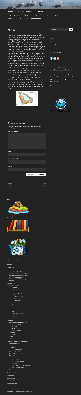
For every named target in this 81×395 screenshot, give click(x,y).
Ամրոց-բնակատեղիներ (17, 357)
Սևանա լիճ (12, 334)
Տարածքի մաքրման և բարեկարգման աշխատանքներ (20, 294)
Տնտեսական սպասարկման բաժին (18, 275)
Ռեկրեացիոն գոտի (16, 324)
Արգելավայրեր (15, 328)
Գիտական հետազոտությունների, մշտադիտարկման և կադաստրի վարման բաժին (18, 279)
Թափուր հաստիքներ (16, 307)
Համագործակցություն (17, 313)
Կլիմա (10, 338)
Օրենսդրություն (15, 302)
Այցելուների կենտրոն (56, 15)
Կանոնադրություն (16, 304)
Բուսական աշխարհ (14, 351)
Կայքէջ (10, 166)
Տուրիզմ (52, 38)
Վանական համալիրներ (17, 361)
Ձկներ (12, 345)
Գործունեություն (13, 285)
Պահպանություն (18, 300)
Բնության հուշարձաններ (17, 367)
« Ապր (51, 85)
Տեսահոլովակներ (12, 18)
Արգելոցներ (14, 326)
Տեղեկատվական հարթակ (40, 15)
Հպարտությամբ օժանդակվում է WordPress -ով (19, 391)
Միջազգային (15, 315)
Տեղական (15, 317)
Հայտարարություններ (56, 52)
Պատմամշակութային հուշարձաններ (21, 365)
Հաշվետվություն (15, 311)
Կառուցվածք (19, 11)
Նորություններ (30, 11)
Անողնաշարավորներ (16, 349)
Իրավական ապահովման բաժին (18, 271)
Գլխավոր (10, 11)
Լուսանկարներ (24, 18)
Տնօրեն (11, 269)
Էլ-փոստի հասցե (13, 159)
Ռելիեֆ (11, 336)
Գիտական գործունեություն (18, 309)
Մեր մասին (14, 287)
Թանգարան (12, 369)
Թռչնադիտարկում (19, 290)
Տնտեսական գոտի (16, 330)
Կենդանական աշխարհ (15, 343)
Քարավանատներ (16, 359)
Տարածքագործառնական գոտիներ (18, 322)
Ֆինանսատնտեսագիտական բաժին (19, 273)
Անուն (9, 151)
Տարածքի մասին (43, 11)
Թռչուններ (13, 347)
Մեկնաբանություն (14, 131)
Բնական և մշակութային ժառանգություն (19, 15)
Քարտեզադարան (36, 18)
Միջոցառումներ (16, 289)
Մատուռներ (14, 363)
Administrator (21, 28)
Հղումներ (52, 41)
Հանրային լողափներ (14, 332)
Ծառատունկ (17, 298)
